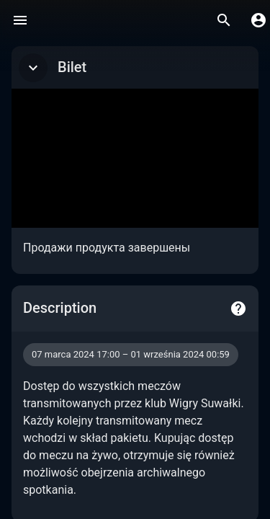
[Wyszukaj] (224, 20)
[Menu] (20, 20)
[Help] (238, 308)
